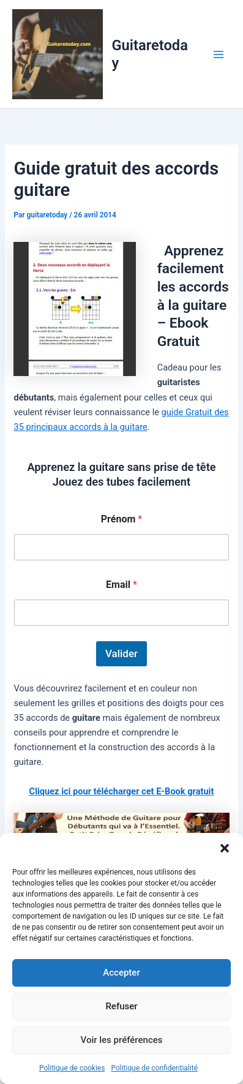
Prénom (121, 519)
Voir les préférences (122, 1039)
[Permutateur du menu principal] (218, 54)
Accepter (121, 972)
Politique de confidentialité (154, 1068)
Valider (121, 653)
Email (121, 584)
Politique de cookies (72, 1068)
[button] (225, 848)
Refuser (121, 1006)
